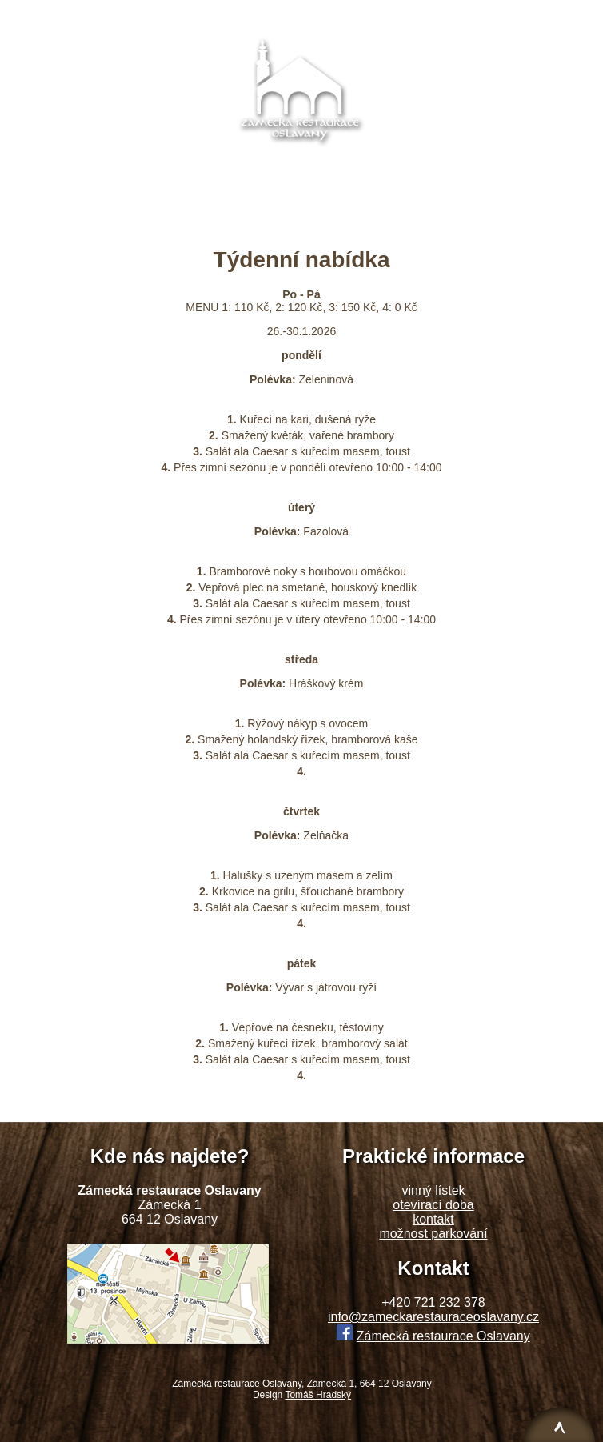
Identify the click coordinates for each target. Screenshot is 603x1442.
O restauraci (113, 14)
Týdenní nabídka (321, 14)
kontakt (433, 1219)
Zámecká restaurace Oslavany (443, 1336)
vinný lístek (433, 1190)
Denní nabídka (212, 14)
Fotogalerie (423, 14)
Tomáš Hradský (318, 1394)
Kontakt (500, 14)
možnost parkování (433, 1233)
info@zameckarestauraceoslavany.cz (301, 179)
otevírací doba (433, 1205)
